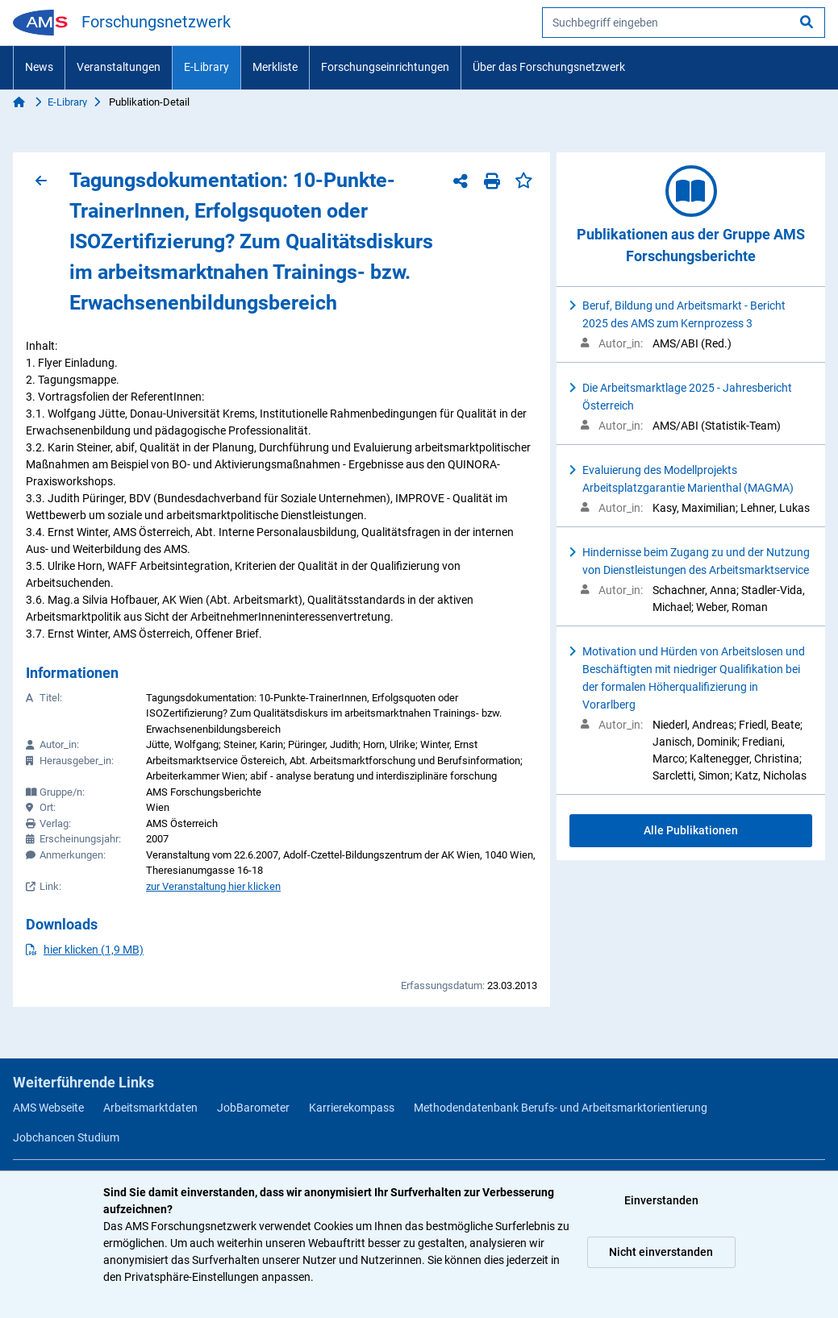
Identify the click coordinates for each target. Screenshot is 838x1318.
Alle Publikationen (691, 830)
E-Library (206, 66)
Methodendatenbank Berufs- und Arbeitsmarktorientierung (560, 1107)
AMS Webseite (48, 1107)
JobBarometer (253, 1107)
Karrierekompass (351, 1107)
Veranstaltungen (119, 66)
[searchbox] (683, 22)
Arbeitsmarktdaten (150, 1107)
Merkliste (275, 66)
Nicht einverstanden (661, 1251)
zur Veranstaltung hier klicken (213, 886)
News (39, 66)
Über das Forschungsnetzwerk (549, 66)
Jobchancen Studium (66, 1137)
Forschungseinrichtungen (385, 66)
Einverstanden (661, 1200)
